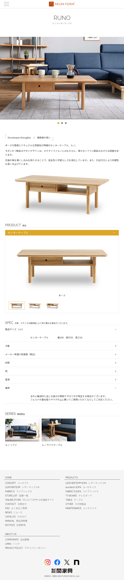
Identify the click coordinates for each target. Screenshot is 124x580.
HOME (8, 477)
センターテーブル (18, 232)
